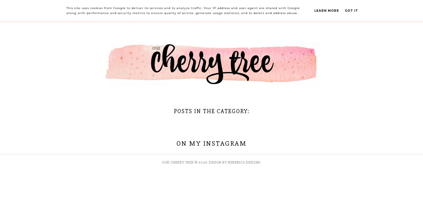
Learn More (326, 11)
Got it (351, 11)
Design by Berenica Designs (234, 162)
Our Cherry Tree (178, 162)
